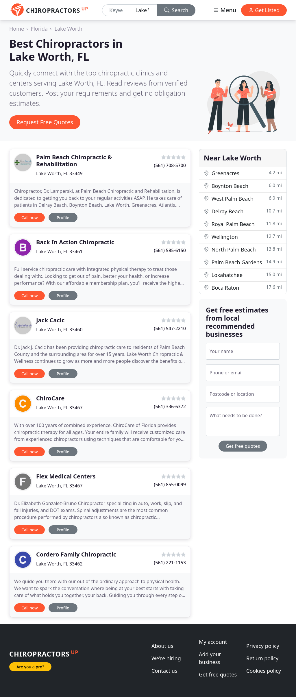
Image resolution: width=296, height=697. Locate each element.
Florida (39, 28)
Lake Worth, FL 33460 (59, 329)
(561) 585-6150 (170, 250)
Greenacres (243, 173)
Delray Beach (243, 211)
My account (213, 641)
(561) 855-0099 (170, 484)
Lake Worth (68, 28)
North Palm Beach (243, 249)
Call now (29, 217)
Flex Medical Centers (66, 476)
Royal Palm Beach (243, 224)
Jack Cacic (50, 320)
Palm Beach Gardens (243, 262)
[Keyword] (116, 10)
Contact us (164, 670)
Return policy (262, 658)
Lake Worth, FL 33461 (59, 251)
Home (16, 28)
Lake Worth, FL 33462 (59, 564)
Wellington (243, 236)
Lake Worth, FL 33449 (59, 173)
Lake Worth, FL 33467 (59, 407)
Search (176, 10)
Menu (224, 10)
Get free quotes (243, 446)
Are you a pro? (30, 667)
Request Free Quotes (44, 122)
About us (162, 645)
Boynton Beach (243, 185)
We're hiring (166, 658)
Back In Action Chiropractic (75, 242)
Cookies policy (263, 670)
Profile (63, 217)
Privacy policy (262, 645)
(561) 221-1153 (170, 562)
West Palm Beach (243, 198)
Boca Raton (243, 287)
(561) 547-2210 (170, 328)
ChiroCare (50, 398)
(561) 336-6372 (170, 406)
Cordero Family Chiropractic (76, 554)
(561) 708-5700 (170, 165)
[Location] (144, 10)
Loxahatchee (243, 274)
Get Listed (264, 10)
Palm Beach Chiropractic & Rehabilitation (74, 160)
